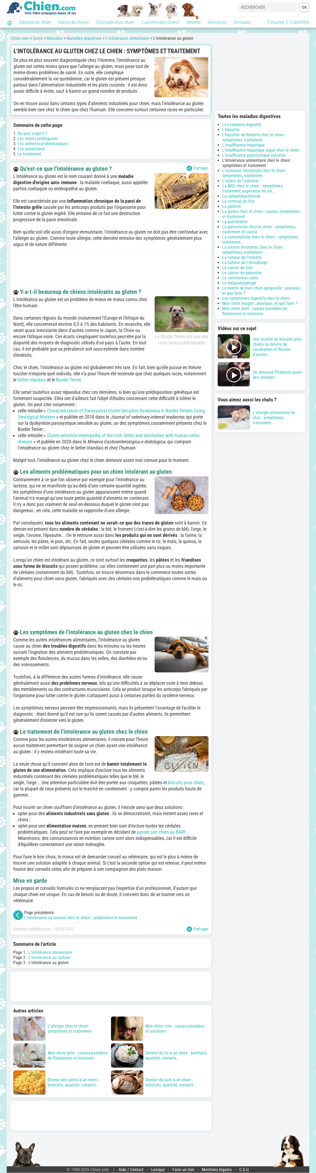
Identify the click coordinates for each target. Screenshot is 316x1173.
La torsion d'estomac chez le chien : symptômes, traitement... (253, 250)
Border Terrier (68, 380)
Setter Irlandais (32, 380)
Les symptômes (31, 148)
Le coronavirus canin (240, 277)
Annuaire (242, 22)
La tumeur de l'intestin (242, 257)
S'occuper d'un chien (115, 22)
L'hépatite (231, 129)
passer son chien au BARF (161, 832)
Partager (198, 168)
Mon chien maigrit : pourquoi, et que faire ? (259, 303)
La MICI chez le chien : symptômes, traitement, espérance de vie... (252, 188)
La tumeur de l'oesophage (245, 262)
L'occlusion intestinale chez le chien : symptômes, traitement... (254, 173)
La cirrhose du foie (238, 201)
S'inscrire (275, 22)
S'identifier (299, 22)
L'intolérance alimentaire (50, 952)
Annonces (217, 22)
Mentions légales (217, 1169)
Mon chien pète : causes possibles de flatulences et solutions (254, 311)
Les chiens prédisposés (38, 138)
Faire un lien (183, 1169)
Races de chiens (73, 22)
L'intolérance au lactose (49, 957)
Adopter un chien (35, 22)
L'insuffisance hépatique (243, 145)
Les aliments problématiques (43, 143)
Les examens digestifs (241, 124)
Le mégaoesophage (239, 283)
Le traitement (29, 153)
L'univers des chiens (160, 22)
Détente (193, 22)
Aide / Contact (131, 1169)
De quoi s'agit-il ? (32, 133)
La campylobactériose (241, 196)
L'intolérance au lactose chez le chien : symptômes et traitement (80, 917)
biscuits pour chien (186, 782)
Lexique (158, 1169)
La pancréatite (235, 221)
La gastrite (231, 206)
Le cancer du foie (237, 267)
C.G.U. (244, 1169)
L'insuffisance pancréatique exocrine (254, 155)
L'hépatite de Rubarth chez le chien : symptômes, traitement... (254, 137)
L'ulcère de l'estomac (240, 180)
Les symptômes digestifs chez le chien (256, 298)
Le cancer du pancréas (242, 272)
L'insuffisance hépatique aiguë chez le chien (260, 150)
